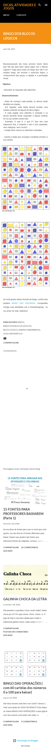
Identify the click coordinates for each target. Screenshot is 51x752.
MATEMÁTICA (16, 333)
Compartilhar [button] (11, 342)
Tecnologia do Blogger (25, 740)
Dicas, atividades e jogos (19, 6)
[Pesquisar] (39, 5)
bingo (21, 322)
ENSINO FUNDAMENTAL (29, 330)
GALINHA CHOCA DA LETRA (25, 599)
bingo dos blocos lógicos (17, 326)
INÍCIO (6, 15)
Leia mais (7, 551)
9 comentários (29, 721)
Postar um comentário (15, 632)
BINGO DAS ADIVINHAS (23, 303)
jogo (6, 333)
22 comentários (29, 547)
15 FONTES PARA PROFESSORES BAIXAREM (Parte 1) (23, 513)
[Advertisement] (25, 441)
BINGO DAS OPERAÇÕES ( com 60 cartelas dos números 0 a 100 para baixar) (24, 687)
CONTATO (21, 15)
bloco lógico (10, 330)
